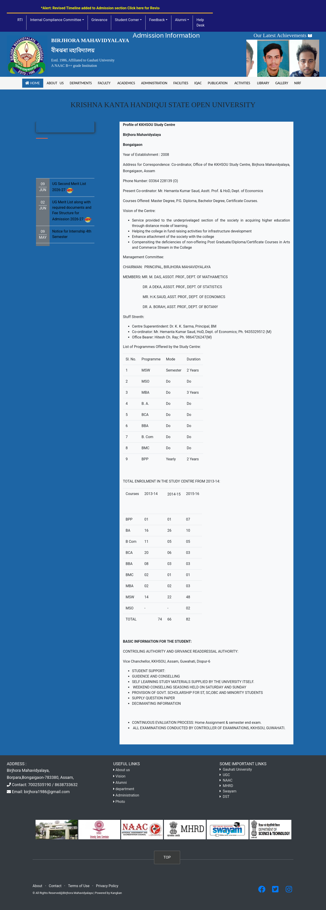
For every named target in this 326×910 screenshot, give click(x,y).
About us (55, 83)
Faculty (104, 83)
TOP (167, 857)
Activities (242, 83)
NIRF (297, 83)
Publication (217, 83)
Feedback (157, 20)
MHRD (228, 786)
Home (32, 83)
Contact (55, 886)
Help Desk (200, 22)
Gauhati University (237, 769)
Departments (80, 83)
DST (226, 796)
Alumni (180, 20)
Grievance (99, 20)
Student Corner (127, 20)
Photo (120, 801)
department (124, 789)
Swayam (229, 791)
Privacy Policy (107, 886)
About (37, 886)
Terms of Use (78, 886)
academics (126, 83)
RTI (20, 20)
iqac (198, 83)
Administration (153, 83)
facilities (181, 83)
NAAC (228, 780)
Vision (120, 776)
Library (262, 83)
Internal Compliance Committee (55, 20)
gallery (281, 83)
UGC (226, 775)
